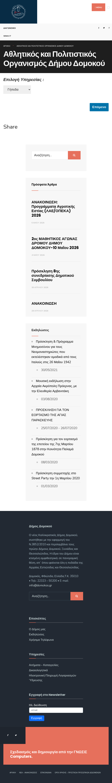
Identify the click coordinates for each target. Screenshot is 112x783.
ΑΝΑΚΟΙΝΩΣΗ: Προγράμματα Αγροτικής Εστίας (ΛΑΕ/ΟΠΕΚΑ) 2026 (53, 208)
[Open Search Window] (108, 28)
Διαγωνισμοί (9, 28)
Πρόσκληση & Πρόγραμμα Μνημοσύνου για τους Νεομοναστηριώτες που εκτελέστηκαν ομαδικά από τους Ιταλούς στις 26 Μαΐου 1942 (54, 351)
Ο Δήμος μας (37, 629)
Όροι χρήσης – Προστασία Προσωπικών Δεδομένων (78, 773)
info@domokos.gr (40, 585)
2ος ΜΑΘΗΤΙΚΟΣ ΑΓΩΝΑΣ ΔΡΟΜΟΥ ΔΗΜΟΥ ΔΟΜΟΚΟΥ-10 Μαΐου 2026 (55, 243)
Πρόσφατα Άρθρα (44, 184)
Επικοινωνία (45, 773)
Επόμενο (99, 107)
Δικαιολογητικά (38, 670)
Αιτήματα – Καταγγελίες (44, 665)
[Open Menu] (108, 7)
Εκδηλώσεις (36, 634)
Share (10, 127)
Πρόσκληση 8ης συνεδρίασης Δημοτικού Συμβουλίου (53, 276)
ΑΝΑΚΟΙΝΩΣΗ (44, 303)
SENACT (7, 36)
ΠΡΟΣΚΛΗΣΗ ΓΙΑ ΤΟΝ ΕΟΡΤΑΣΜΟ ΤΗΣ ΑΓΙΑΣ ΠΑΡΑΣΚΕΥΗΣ (50, 415)
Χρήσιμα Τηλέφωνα (41, 640)
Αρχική (6, 46)
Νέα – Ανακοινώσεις (28, 773)
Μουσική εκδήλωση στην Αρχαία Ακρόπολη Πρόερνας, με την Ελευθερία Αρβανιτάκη (54, 386)
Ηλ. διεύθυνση (38, 705)
